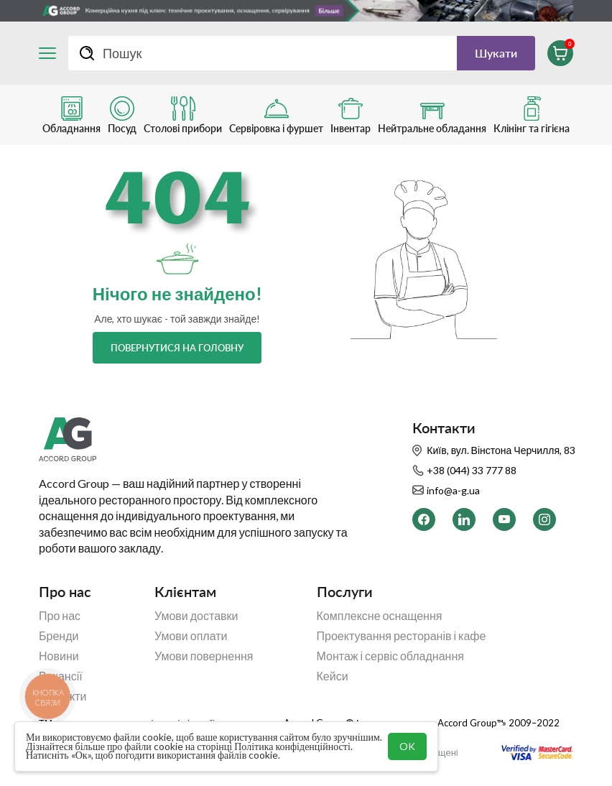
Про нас (59, 615)
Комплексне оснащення (379, 615)
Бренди (58, 636)
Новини (59, 656)
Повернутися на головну (177, 347)
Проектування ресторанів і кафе (401, 636)
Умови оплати (191, 636)
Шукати (496, 53)
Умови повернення (204, 656)
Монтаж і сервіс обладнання (390, 656)
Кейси (332, 676)
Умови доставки (196, 615)
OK (407, 746)
